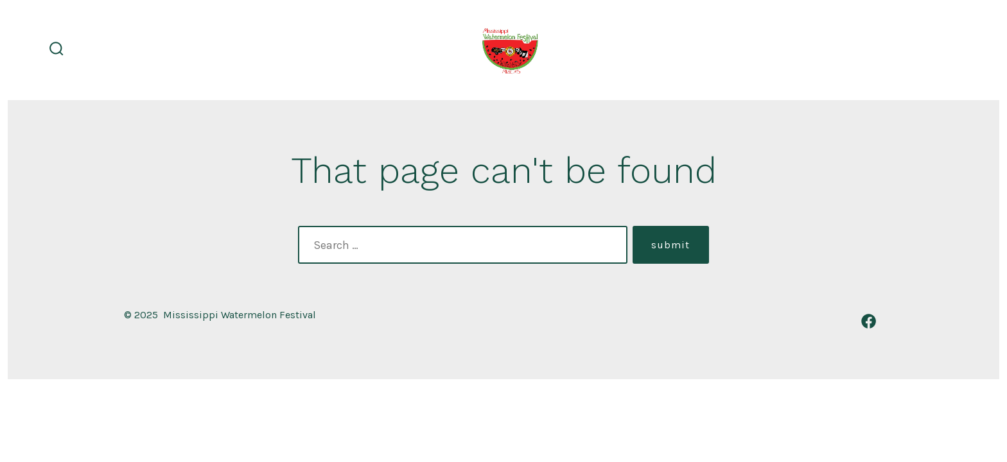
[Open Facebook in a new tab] (868, 321)
